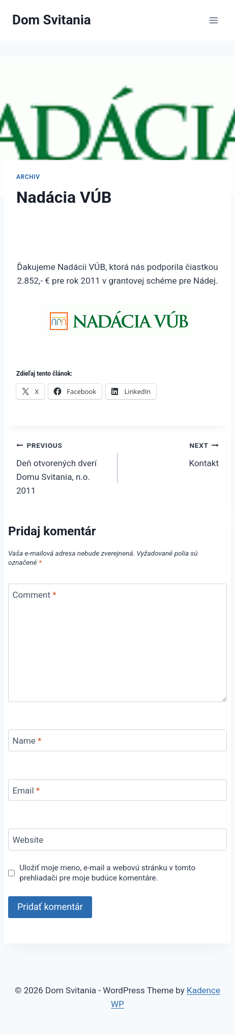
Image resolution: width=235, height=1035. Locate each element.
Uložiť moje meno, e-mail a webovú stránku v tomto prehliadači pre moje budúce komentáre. (107, 872)
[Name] (117, 740)
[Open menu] (213, 20)
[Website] (117, 839)
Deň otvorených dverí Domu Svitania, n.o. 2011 (62, 467)
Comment (34, 595)
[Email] (117, 790)
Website (28, 840)
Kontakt (172, 453)
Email (26, 790)
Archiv (28, 176)
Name (27, 741)
